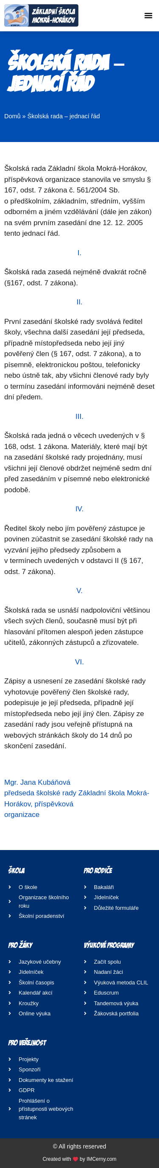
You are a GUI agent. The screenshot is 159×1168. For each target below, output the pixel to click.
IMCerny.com (101, 1159)
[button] (148, 15)
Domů (12, 116)
